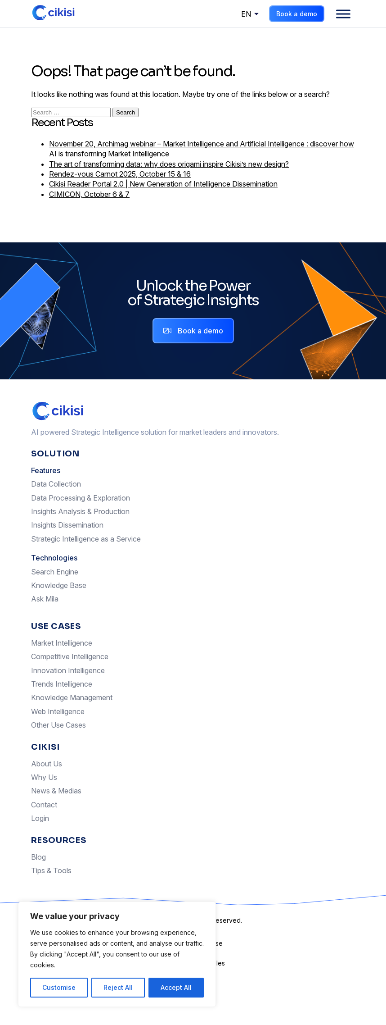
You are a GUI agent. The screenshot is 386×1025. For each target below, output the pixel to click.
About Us (46, 763)
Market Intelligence (61, 642)
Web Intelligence (58, 711)
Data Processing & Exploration (80, 497)
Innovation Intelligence (68, 670)
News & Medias (56, 790)
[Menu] (343, 13)
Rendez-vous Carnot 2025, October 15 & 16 (120, 173)
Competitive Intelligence (69, 656)
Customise (59, 987)
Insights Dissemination (67, 524)
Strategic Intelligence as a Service (86, 538)
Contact (44, 804)
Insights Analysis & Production (80, 511)
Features (45, 470)
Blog (38, 856)
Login (40, 818)
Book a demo (296, 14)
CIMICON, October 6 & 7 (89, 194)
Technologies (54, 557)
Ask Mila (44, 598)
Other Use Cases (58, 724)
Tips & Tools (51, 870)
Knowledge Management (71, 697)
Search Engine (54, 571)
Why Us (44, 777)
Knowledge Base (58, 585)
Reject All (118, 987)
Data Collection (56, 483)
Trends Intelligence (61, 683)
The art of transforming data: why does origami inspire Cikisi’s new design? (169, 164)
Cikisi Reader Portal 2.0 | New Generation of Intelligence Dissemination (163, 183)
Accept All (176, 987)
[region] (117, 954)
